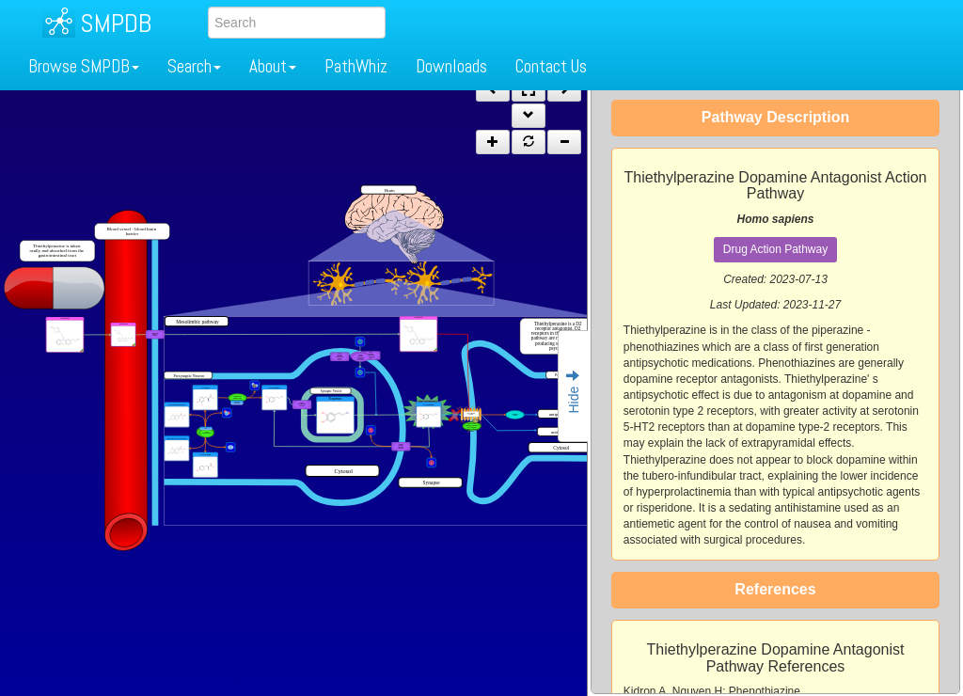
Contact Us (551, 66)
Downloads (451, 66)
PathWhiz (355, 66)
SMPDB (115, 23)
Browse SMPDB (83, 66)
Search (194, 66)
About (272, 66)
